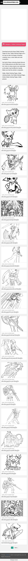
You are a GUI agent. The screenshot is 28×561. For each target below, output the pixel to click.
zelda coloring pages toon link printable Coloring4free (11, 127)
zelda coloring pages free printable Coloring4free (10, 450)
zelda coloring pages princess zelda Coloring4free (10, 266)
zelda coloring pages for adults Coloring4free (9, 520)
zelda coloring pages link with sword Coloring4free (10, 335)
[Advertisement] (14, 23)
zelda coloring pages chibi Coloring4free (8, 473)
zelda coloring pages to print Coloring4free (9, 174)
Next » (16, 547)
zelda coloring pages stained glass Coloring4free (10, 220)
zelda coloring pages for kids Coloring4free (9, 427)
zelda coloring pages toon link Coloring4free (9, 197)
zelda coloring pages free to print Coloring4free (10, 381)
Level (7, 555)
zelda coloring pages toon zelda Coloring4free (9, 104)
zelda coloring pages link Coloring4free (8, 404)
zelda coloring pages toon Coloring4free (8, 151)
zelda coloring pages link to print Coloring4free (10, 312)
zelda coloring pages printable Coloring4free (9, 243)
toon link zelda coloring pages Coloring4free (9, 543)
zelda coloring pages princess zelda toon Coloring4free (11, 289)
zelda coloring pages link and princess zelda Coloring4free (11, 358)
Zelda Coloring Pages (9, 102)
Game (3, 102)
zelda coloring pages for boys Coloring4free (9, 497)
